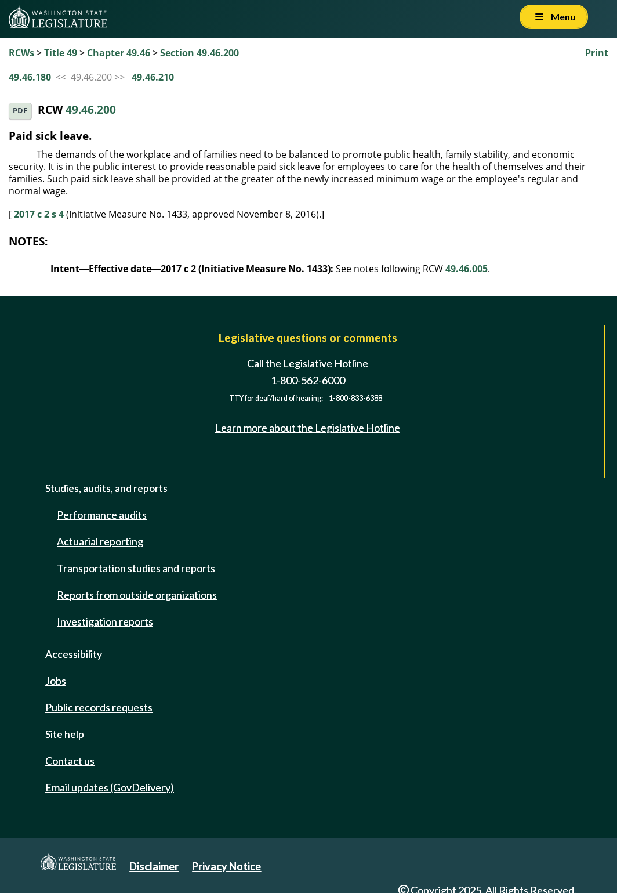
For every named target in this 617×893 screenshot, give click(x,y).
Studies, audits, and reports (106, 488)
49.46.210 (153, 77)
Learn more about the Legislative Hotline (307, 427)
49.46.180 (30, 77)
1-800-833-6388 (355, 398)
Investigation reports (105, 621)
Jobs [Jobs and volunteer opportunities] (55, 680)
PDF (20, 110)
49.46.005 (466, 268)
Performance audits (102, 514)
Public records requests (99, 707)
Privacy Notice (226, 866)
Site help (64, 734)
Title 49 (60, 52)
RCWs (21, 52)
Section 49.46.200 (199, 52)
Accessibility (73, 654)
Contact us (70, 760)
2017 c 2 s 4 (39, 214)
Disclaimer (154, 866)
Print (596, 52)
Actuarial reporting (100, 541)
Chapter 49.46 (118, 52)
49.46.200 (91, 110)
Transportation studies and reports (136, 568)
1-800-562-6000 (308, 380)
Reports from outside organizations (137, 594)
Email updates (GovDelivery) (109, 787)
